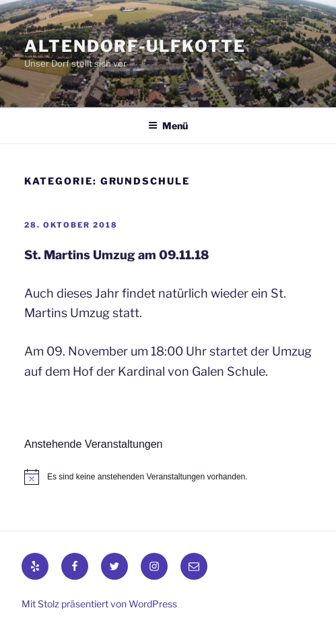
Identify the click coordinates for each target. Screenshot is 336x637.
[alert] (168, 477)
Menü (168, 125)
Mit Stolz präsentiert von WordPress (99, 603)
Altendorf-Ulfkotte (135, 46)
